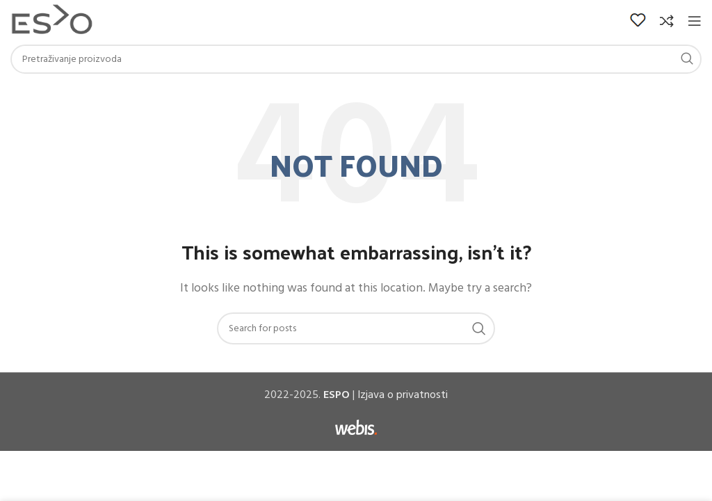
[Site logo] (51, 21)
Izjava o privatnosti (402, 395)
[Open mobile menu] (695, 21)
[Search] (356, 59)
